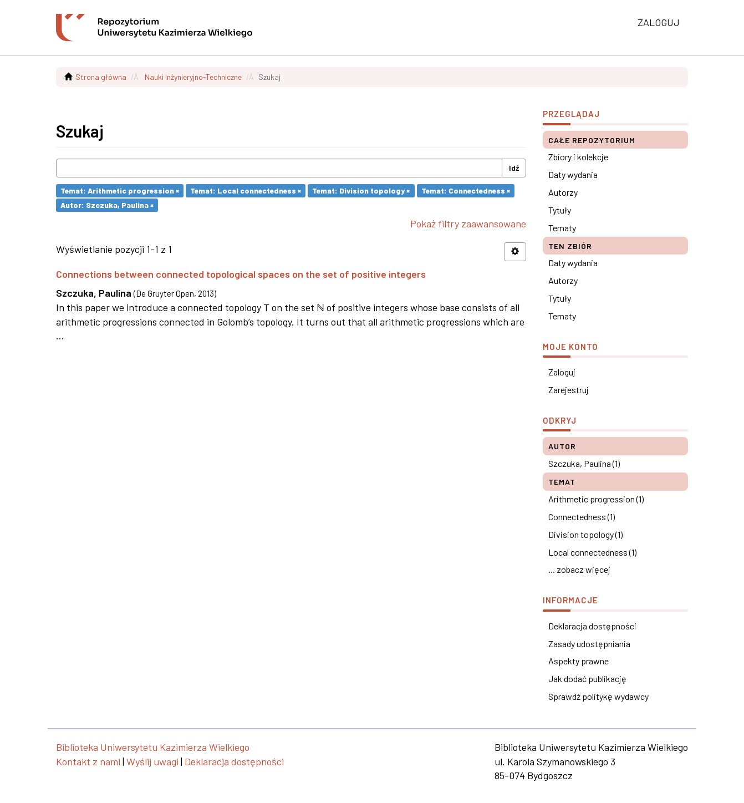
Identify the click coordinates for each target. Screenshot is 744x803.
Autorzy (563, 192)
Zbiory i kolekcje (578, 156)
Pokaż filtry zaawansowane (468, 223)
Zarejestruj (568, 389)
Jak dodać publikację (587, 678)
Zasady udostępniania (589, 643)
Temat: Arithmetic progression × (119, 190)
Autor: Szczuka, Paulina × (107, 205)
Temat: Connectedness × (465, 190)
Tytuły (559, 210)
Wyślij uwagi (152, 761)
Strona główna (100, 77)
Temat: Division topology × (361, 190)
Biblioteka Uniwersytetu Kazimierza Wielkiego (152, 747)
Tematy (562, 227)
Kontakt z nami (88, 761)
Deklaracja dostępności (592, 626)
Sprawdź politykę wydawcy (598, 696)
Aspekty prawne (578, 660)
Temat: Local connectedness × (245, 190)
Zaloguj (561, 372)
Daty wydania (573, 174)
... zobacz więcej (579, 569)
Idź (514, 167)
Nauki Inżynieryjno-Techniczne (193, 77)
